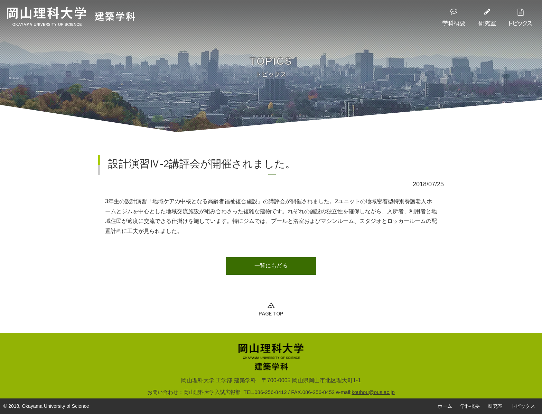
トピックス (523, 406)
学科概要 (470, 406)
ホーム (445, 406)
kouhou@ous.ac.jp (373, 392)
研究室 (495, 406)
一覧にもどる (271, 266)
